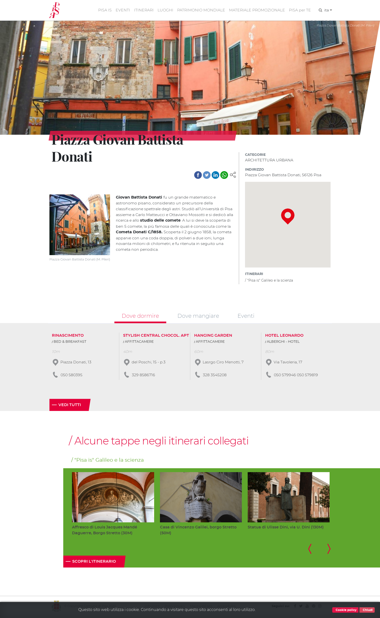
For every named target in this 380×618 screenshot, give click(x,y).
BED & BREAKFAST (70, 342)
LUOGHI (164, 10)
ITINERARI (143, 10)
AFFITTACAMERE (139, 342)
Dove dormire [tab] (140, 316)
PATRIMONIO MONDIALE (200, 10)
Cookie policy (345, 610)
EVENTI (121, 10)
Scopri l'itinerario (94, 563)
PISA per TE (300, 10)
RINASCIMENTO (68, 336)
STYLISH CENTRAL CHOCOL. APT (156, 336)
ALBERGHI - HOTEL (283, 342)
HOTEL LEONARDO (284, 336)
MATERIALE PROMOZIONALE (256, 10)
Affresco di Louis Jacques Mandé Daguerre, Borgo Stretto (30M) (104, 531)
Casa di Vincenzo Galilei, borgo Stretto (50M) (198, 531)
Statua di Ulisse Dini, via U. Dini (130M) (286, 528)
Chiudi (367, 610)
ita (328, 10)
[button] (233, 175)
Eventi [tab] (246, 316)
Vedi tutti (69, 406)
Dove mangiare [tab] (198, 316)
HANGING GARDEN (213, 336)
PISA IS (103, 10)
